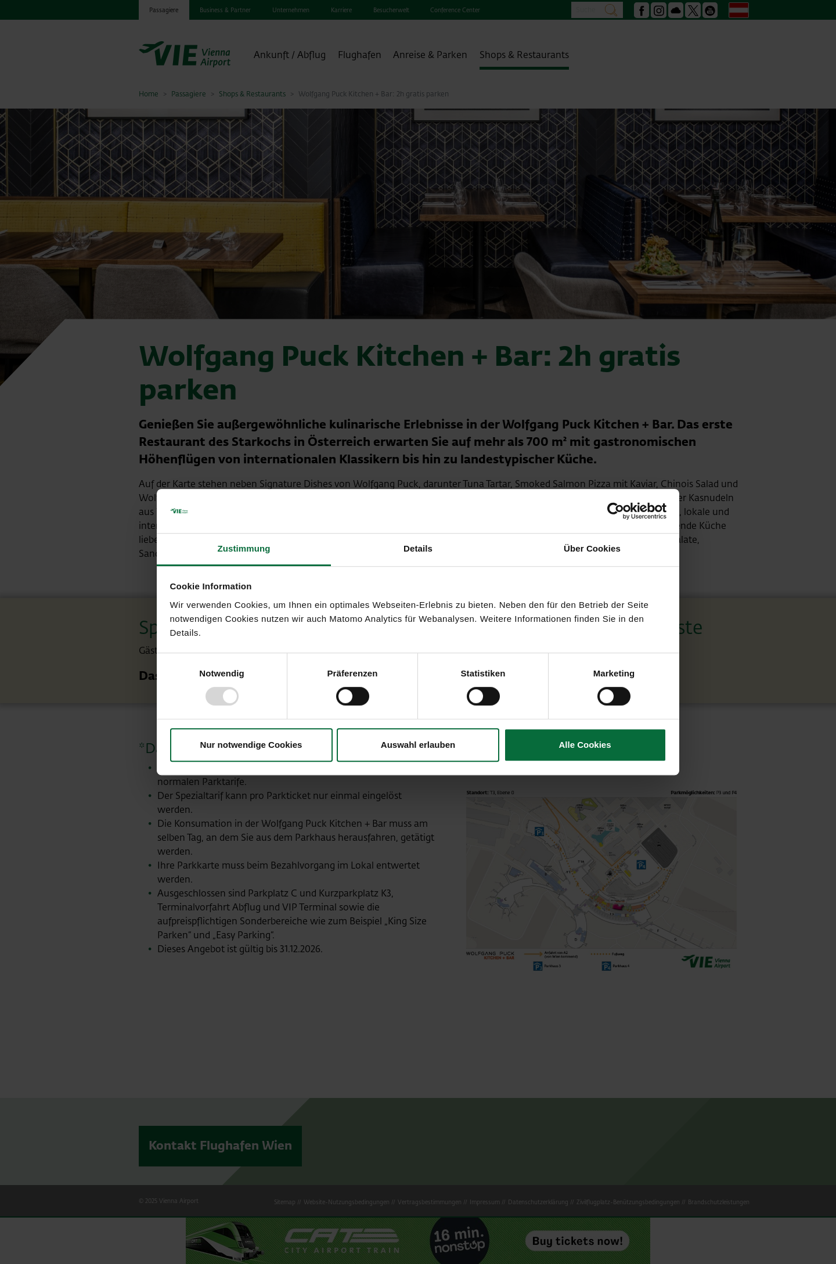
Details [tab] (418, 549)
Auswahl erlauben (418, 745)
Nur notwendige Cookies (251, 745)
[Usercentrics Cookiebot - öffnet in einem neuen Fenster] (615, 511)
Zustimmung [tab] (244, 549)
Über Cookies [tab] (592, 549)
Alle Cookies (584, 745)
